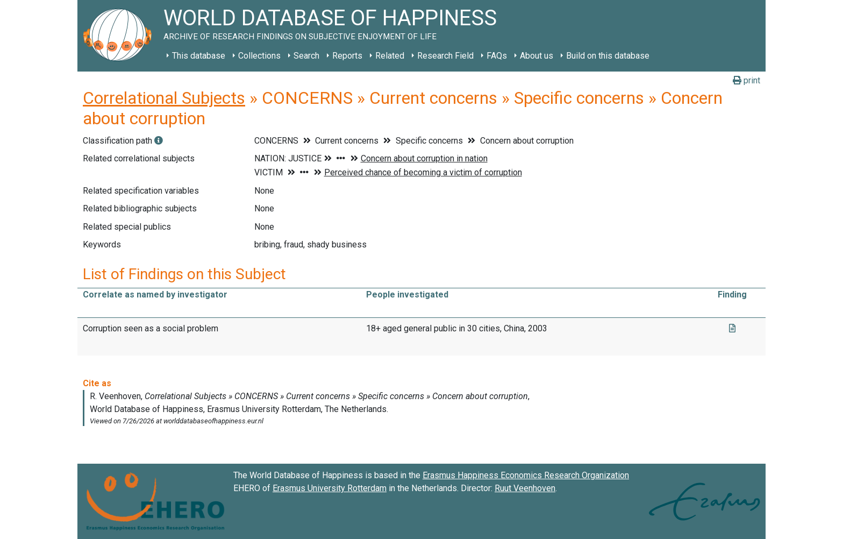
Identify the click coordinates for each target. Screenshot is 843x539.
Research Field (445, 56)
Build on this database (607, 56)
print (746, 80)
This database (198, 56)
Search (306, 56)
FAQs (497, 56)
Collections (259, 56)
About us (536, 56)
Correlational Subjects (164, 98)
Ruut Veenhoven (525, 488)
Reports (347, 56)
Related (389, 56)
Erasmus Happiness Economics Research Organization (526, 475)
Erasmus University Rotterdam (330, 488)
